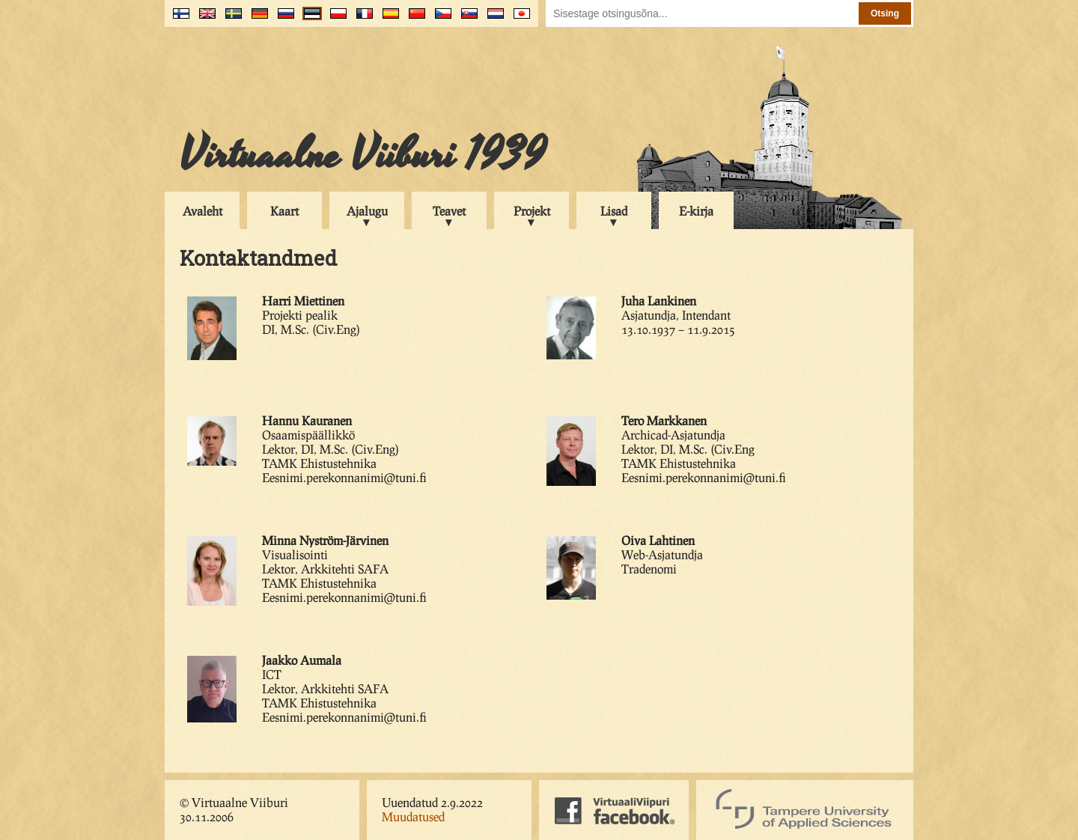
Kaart (284, 211)
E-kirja (696, 211)
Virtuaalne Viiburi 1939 (363, 155)
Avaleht (202, 211)
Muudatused (413, 816)
